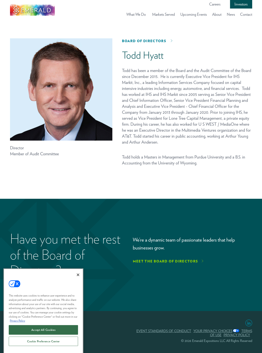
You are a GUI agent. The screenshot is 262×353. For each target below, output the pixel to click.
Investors (241, 4)
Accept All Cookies (43, 332)
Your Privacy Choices (212, 331)
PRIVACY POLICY (237, 335)
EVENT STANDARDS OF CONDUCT (163, 331)
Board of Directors (144, 41)
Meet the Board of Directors (165, 261)
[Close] (78, 277)
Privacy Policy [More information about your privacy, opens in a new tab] (17, 323)
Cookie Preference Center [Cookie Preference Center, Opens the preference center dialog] (43, 344)
